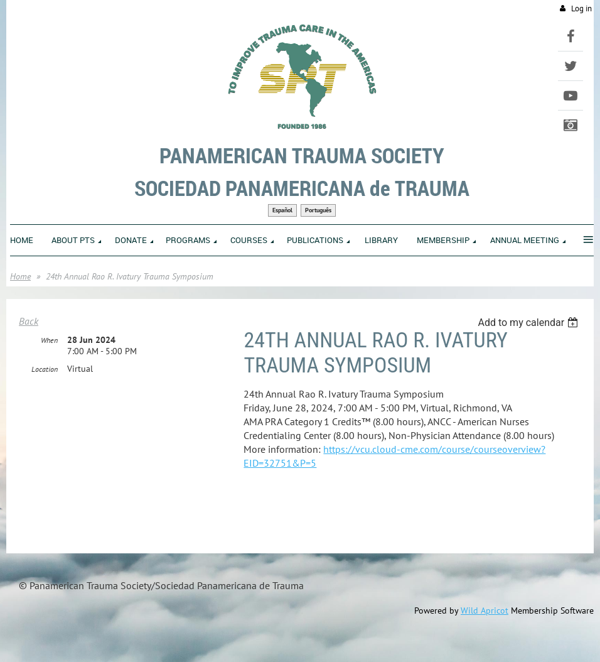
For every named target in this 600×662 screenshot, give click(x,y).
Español (282, 210)
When (49, 340)
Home (20, 276)
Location (44, 369)
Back (28, 321)
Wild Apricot (484, 610)
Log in (581, 8)
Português (318, 210)
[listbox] (529, 322)
